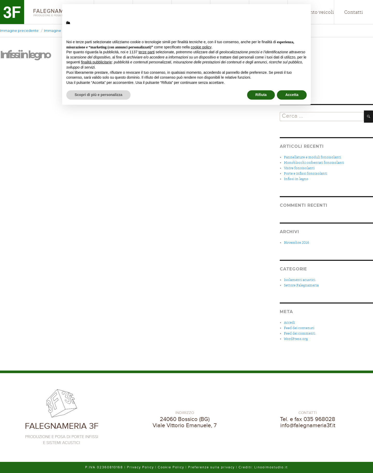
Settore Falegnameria (301, 285)
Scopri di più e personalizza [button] (98, 95)
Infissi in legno (296, 179)
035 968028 (319, 419)
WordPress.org (296, 339)
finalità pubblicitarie (96, 62)
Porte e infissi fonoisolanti (305, 173)
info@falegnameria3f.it (307, 425)
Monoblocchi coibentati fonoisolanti (314, 162)
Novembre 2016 (296, 242)
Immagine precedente (19, 30)
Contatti (353, 12)
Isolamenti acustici (299, 280)
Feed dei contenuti (299, 328)
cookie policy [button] (201, 47)
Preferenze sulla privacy (211, 467)
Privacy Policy (140, 467)
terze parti (147, 52)
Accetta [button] (291, 95)
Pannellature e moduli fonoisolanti (312, 157)
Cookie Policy (171, 467)
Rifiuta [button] (261, 95)
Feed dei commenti (299, 333)
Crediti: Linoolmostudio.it (263, 467)
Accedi (289, 322)
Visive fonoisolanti (299, 168)
